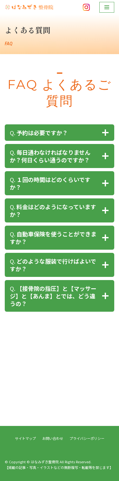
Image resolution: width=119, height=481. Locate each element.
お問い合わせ (52, 438)
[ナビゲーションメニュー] (106, 7)
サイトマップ (25, 438)
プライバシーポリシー (86, 438)
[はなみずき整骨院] (30, 7)
